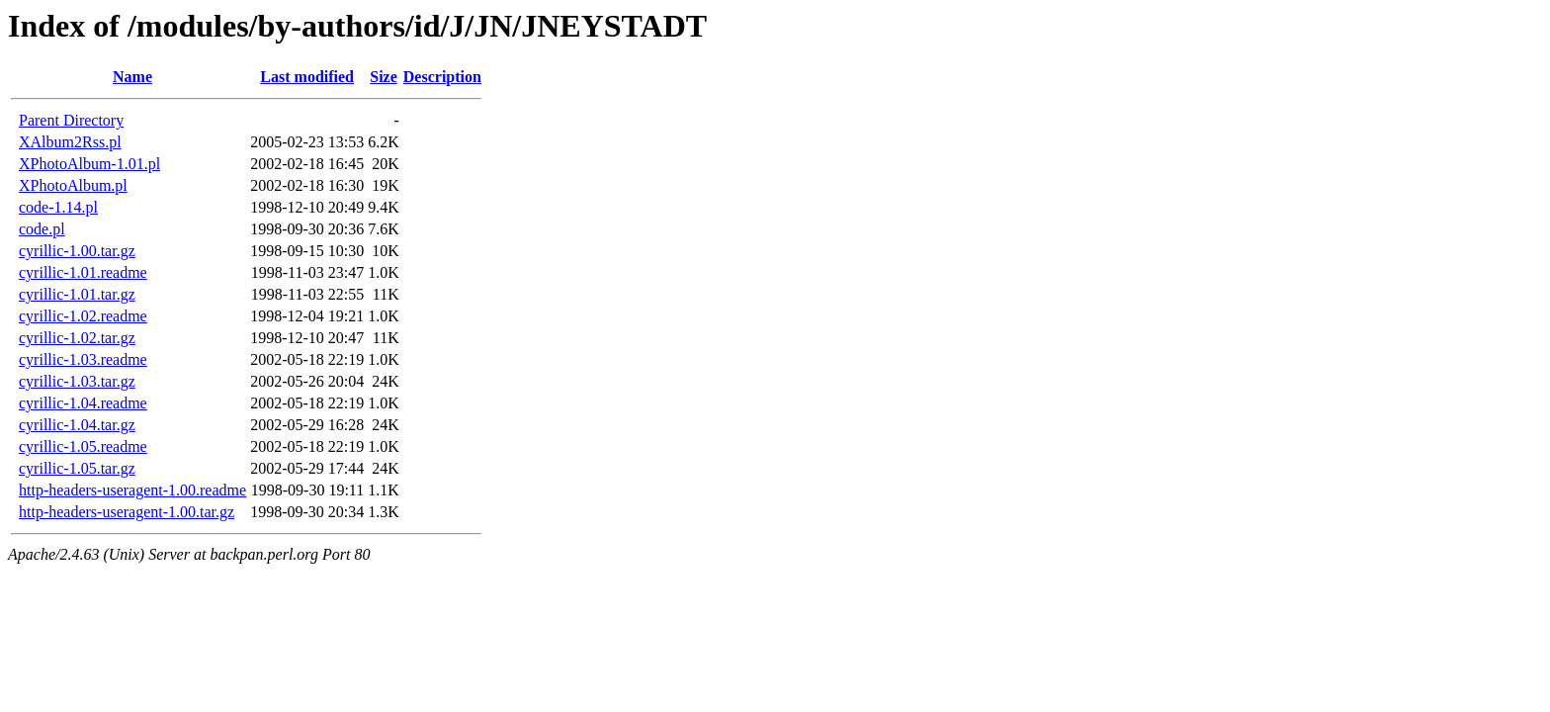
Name (132, 76)
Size (383, 76)
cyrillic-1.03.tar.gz (77, 381)
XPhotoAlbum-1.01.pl (89, 163)
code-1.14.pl (58, 207)
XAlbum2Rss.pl (70, 142)
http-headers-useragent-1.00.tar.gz (126, 511)
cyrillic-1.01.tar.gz (77, 294)
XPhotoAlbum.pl (73, 185)
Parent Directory (71, 120)
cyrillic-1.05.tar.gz (77, 468)
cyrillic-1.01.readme (83, 272)
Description (442, 76)
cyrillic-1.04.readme (83, 403)
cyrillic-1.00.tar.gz (77, 250)
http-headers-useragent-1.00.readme (132, 490)
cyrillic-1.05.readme (83, 446)
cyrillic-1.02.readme (83, 316)
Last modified (307, 76)
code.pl (42, 229)
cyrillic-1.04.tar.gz (77, 424)
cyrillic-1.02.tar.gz (77, 337)
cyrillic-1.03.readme (83, 359)
